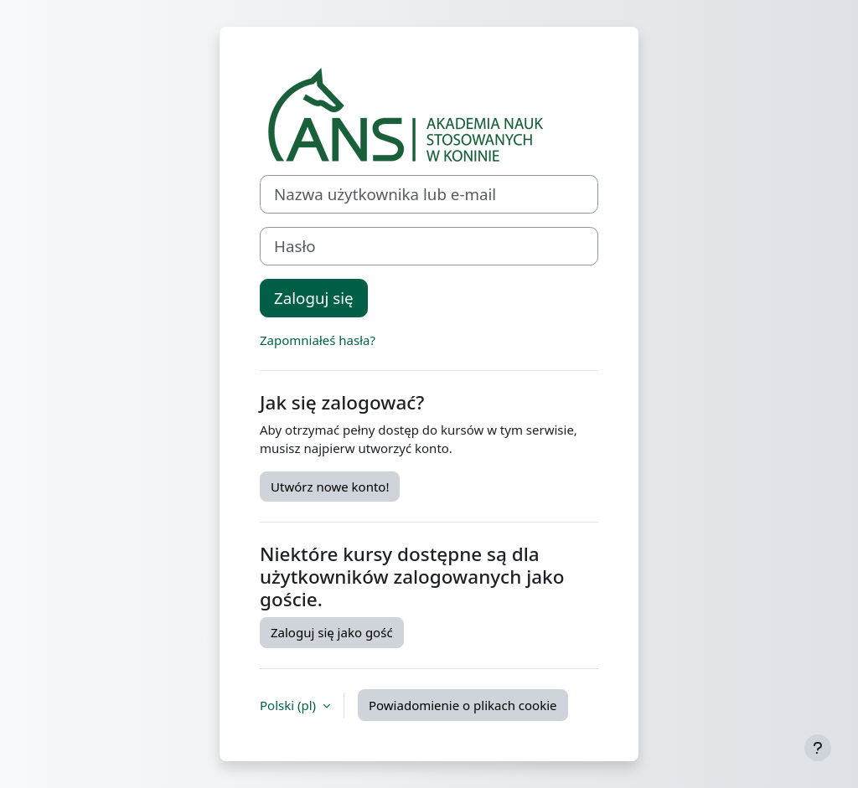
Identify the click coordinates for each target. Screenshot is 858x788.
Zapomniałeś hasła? (317, 340)
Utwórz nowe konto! (330, 486)
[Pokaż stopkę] (817, 747)
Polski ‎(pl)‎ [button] (289, 705)
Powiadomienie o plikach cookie (463, 705)
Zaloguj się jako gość (332, 632)
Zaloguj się (314, 297)
